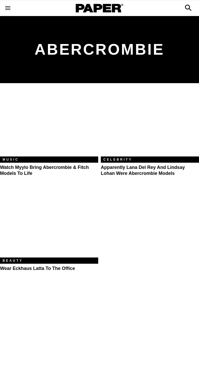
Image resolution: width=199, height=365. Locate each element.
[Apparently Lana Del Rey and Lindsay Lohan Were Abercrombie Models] (150, 123)
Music (11, 159)
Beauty (13, 260)
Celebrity (117, 159)
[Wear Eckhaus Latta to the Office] (49, 224)
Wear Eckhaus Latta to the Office (37, 268)
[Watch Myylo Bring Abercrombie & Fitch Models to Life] (49, 123)
